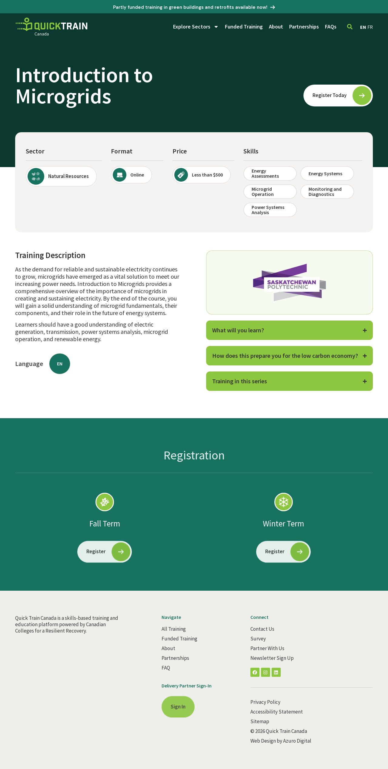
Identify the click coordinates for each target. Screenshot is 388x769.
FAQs (330, 26)
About (276, 26)
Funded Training (244, 26)
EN (363, 27)
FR (370, 27)
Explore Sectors (196, 26)
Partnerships (304, 26)
